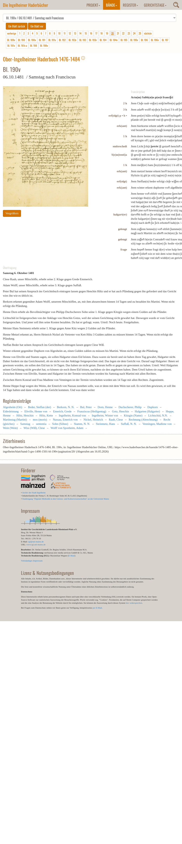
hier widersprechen (134, 603)
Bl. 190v (32, 40)
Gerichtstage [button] (155, 5)
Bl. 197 (165, 40)
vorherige (11, 33)
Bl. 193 (82, 40)
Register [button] (130, 5)
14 (80, 33)
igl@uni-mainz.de (36, 541)
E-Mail (71, 555)
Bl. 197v (11, 45)
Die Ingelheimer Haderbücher (25, 5)
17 (96, 33)
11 (65, 33)
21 (118, 33)
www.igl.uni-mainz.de (36, 544)
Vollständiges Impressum (32, 560)
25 (140, 33)
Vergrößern (11, 213)
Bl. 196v (155, 40)
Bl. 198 (33, 45)
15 (86, 33)
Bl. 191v (52, 40)
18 (101, 33)
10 (59, 33)
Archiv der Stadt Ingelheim (34, 492)
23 (129, 33)
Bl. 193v (93, 40)
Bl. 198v (44, 45)
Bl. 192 (62, 40)
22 (123, 33)
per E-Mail (97, 608)
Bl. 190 (21, 40)
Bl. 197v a (22, 45)
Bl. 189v (11, 40)
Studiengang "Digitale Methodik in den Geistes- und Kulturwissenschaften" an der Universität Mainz (65, 499)
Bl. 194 (103, 40)
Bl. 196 (144, 40)
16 (91, 33)
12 (70, 33)
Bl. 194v (113, 40)
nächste (148, 33)
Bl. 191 (42, 40)
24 (134, 33)
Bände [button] (111, 5)
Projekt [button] (93, 5)
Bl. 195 (124, 40)
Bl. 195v (134, 40)
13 (75, 33)
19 (107, 33)
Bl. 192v (72, 40)
